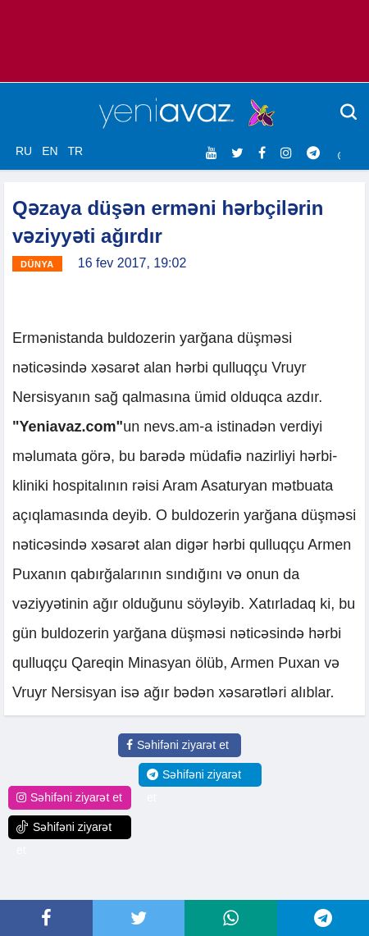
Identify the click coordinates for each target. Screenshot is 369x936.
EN (49, 151)
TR (75, 151)
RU (24, 151)
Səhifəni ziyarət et (177, 744)
